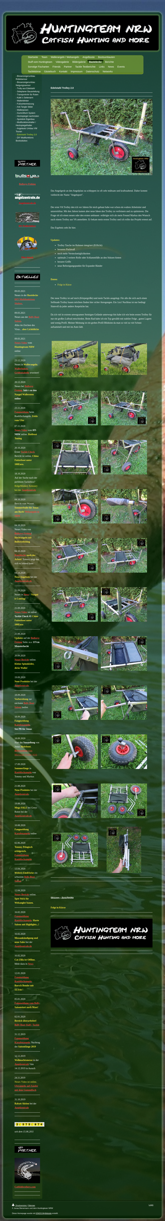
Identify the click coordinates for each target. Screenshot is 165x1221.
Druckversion (19, 1205)
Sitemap (31, 1205)
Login (151, 1205)
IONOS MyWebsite (44, 1213)
